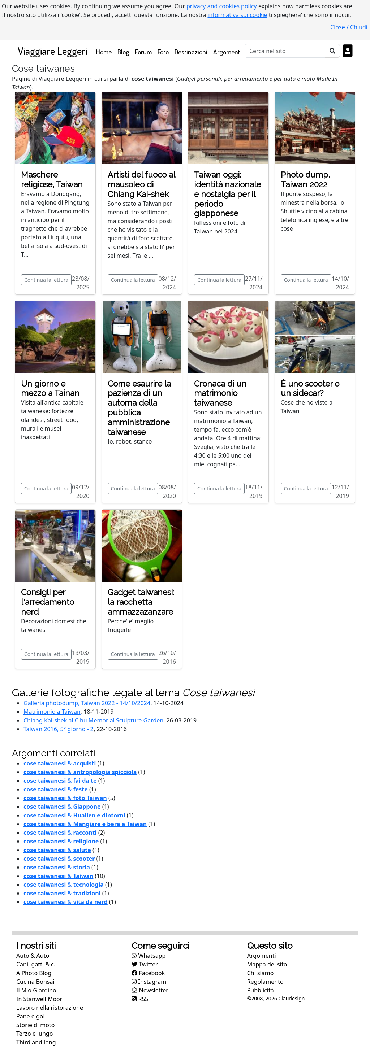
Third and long (36, 1042)
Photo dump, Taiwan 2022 (305, 179)
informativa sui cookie (237, 15)
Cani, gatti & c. (35, 964)
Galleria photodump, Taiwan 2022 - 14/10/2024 (86, 703)
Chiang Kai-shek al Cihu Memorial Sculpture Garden (93, 720)
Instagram (149, 982)
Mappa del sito (267, 964)
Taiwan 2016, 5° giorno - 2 (58, 729)
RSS (140, 999)
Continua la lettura (46, 279)
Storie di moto (35, 1025)
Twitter (145, 964)
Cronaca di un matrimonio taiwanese (220, 393)
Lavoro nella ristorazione (49, 1008)
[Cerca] (285, 51)
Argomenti (227, 51)
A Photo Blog (33, 973)
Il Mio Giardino (36, 990)
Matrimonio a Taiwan (52, 712)
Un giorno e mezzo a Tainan (50, 388)
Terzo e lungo (34, 1034)
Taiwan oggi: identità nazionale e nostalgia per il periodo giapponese (227, 194)
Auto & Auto (32, 956)
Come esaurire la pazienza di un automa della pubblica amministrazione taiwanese (139, 408)
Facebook (148, 973)
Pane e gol (30, 1016)
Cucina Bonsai (35, 982)
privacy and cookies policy (221, 6)
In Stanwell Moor (39, 999)
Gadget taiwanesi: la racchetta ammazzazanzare (141, 602)
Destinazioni (191, 51)
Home (105, 51)
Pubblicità (260, 990)
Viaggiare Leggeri (52, 50)
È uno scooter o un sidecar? (310, 388)
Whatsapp (148, 956)
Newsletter (150, 990)
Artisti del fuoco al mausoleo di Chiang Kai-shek (141, 184)
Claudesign (291, 998)
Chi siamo (260, 973)
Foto (163, 51)
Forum (143, 51)
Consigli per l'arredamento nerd (47, 602)
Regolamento (265, 982)
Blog (123, 51)
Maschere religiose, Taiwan (52, 179)
